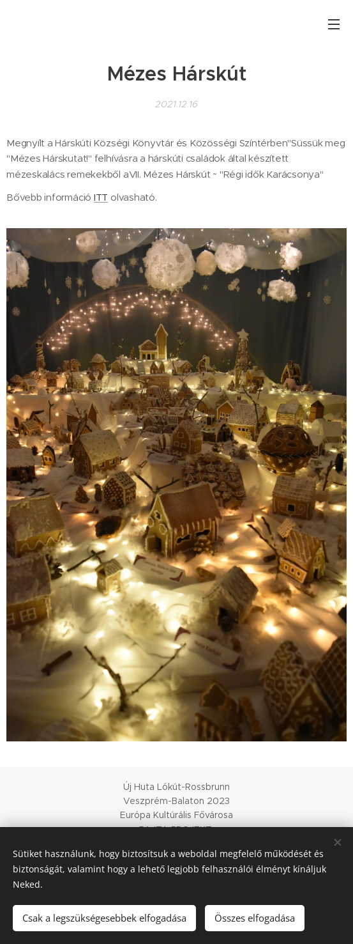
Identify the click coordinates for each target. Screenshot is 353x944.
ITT (101, 197)
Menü (334, 24)
